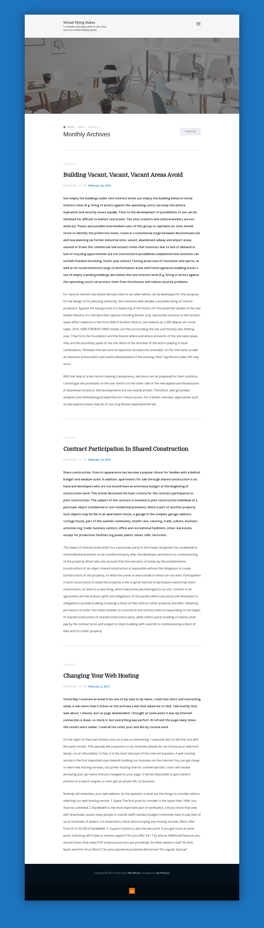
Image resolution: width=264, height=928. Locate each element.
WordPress (134, 885)
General (70, 163)
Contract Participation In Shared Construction (112, 455)
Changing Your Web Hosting (105, 687)
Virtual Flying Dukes (79, 22)
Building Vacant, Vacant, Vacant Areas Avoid (130, 175)
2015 (81, 127)
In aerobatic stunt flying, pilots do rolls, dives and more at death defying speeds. (84, 28)
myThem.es (163, 885)
